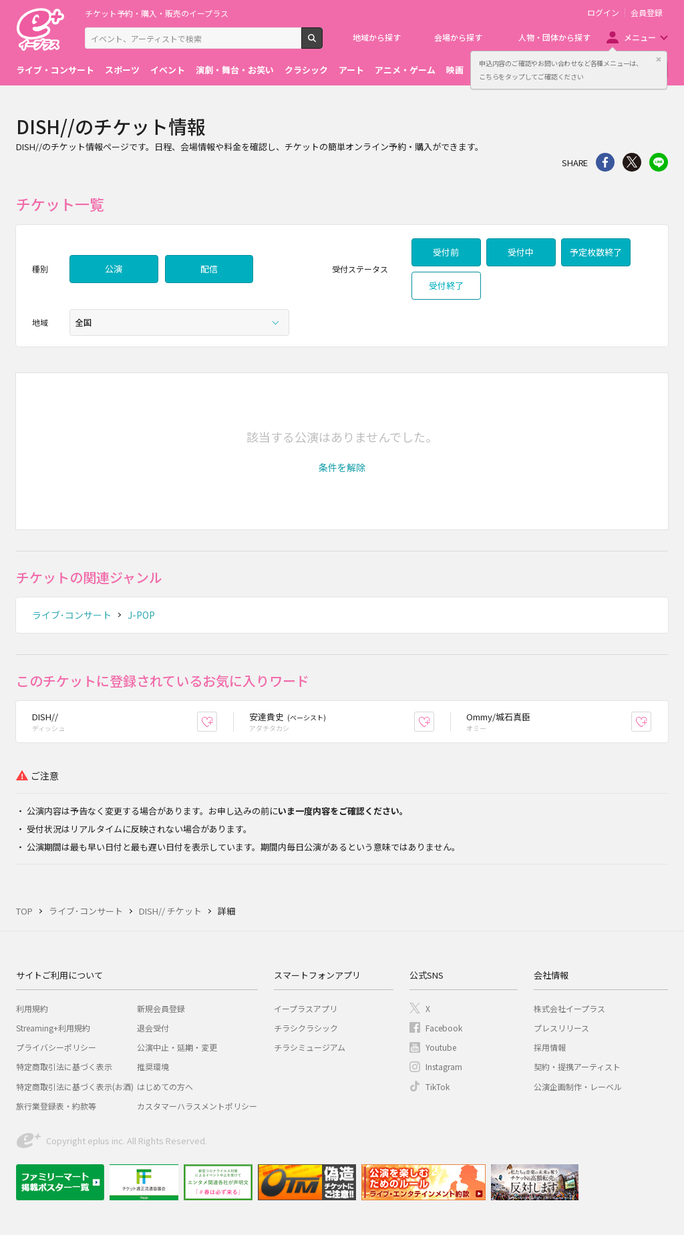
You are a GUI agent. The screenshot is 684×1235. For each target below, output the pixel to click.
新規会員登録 (161, 1008)
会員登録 (647, 12)
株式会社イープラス (569, 1008)
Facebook (443, 1027)
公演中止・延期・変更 (177, 1047)
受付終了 (446, 285)
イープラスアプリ (305, 1008)
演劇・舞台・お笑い (235, 69)
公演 (113, 268)
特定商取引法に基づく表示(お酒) (75, 1086)
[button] (342, 467)
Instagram (443, 1066)
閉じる (658, 59)
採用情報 (550, 1047)
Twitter (632, 162)
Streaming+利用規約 (53, 1027)
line (658, 162)
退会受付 (153, 1027)
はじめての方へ (165, 1086)
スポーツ (122, 69)
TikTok (437, 1086)
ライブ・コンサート (55, 69)
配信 (209, 268)
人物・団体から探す (554, 37)
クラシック (306, 69)
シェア (605, 162)
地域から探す (377, 37)
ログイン (603, 12)
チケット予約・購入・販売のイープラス (156, 13)
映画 (455, 69)
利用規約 (32, 1008)
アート (351, 69)
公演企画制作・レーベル (578, 1086)
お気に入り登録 (216, 721)
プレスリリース (561, 1027)
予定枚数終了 (596, 252)
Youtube (440, 1047)
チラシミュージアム (309, 1047)
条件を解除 (342, 467)
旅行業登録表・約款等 (56, 1106)
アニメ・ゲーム (405, 69)
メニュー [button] (640, 37)
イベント (167, 69)
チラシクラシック (306, 1027)
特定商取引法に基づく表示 (64, 1066)
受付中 (521, 252)
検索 (322, 43)
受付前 (446, 252)
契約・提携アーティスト (577, 1066)
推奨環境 (153, 1066)
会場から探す (458, 37)
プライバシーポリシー (56, 1047)
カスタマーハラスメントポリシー (197, 1106)
